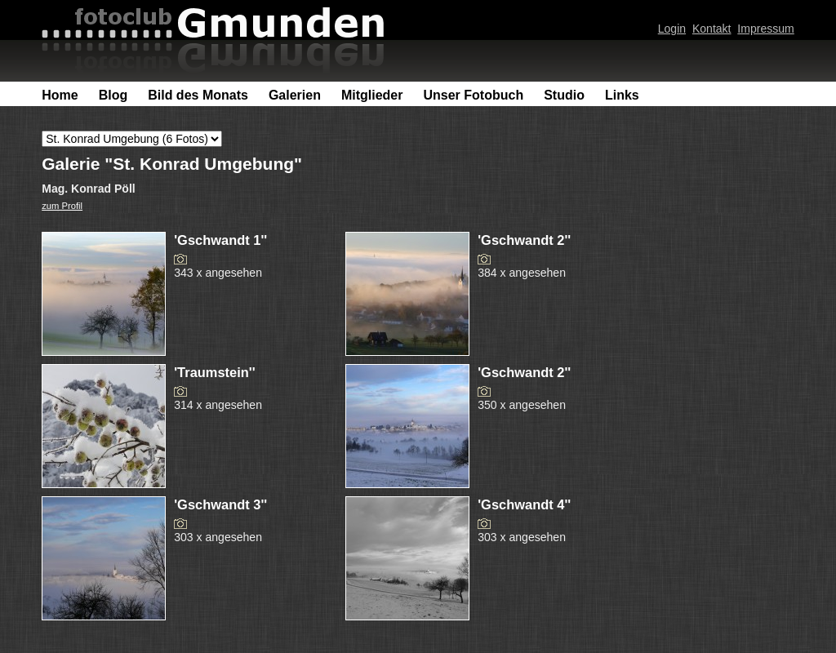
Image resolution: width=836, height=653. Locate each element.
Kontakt (712, 28)
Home (60, 95)
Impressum (765, 28)
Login (672, 28)
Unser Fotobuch (473, 95)
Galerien (295, 95)
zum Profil (62, 206)
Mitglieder (372, 95)
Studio (564, 95)
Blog (113, 95)
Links (622, 95)
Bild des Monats (198, 95)
